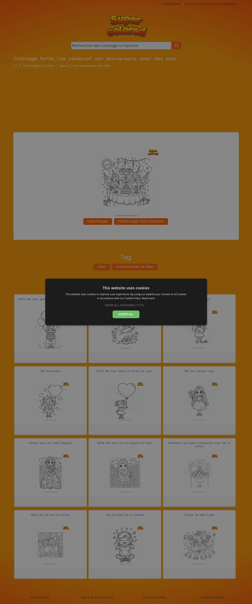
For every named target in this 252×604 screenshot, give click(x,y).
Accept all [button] (126, 314)
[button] (126, 305)
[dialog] (126, 302)
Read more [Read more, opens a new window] (148, 298)
